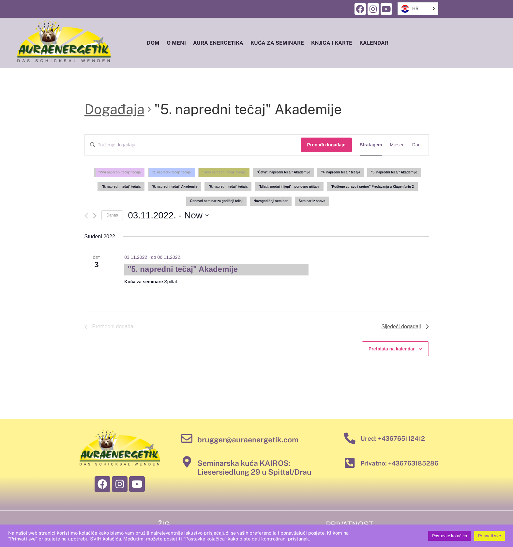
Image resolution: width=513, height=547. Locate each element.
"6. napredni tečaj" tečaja (228, 186)
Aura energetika (218, 43)
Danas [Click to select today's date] (112, 215)
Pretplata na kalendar (392, 348)
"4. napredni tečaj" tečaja (340, 172)
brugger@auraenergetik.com (247, 439)
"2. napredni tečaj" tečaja (171, 172)
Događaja (114, 109)
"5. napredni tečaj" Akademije (394, 172)
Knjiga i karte (331, 43)
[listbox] (418, 8)
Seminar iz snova (312, 201)
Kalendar (373, 43)
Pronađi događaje (326, 144)
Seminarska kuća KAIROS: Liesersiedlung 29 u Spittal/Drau (254, 468)
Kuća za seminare (277, 43)
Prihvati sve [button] (489, 535)
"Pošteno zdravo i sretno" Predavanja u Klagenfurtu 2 (372, 186)
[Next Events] (95, 216)
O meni (176, 43)
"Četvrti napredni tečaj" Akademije (283, 172)
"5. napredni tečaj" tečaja (121, 186)
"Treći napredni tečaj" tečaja (224, 172)
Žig (163, 524)
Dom (153, 43)
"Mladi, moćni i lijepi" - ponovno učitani (289, 186)
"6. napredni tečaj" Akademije (175, 186)
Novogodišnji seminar (271, 201)
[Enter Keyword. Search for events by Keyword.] (193, 145)
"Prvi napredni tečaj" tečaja (119, 172)
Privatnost (349, 524)
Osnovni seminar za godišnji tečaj (216, 201)
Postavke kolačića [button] (449, 535)
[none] (418, 8)
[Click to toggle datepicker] (168, 215)
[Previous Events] (86, 216)
